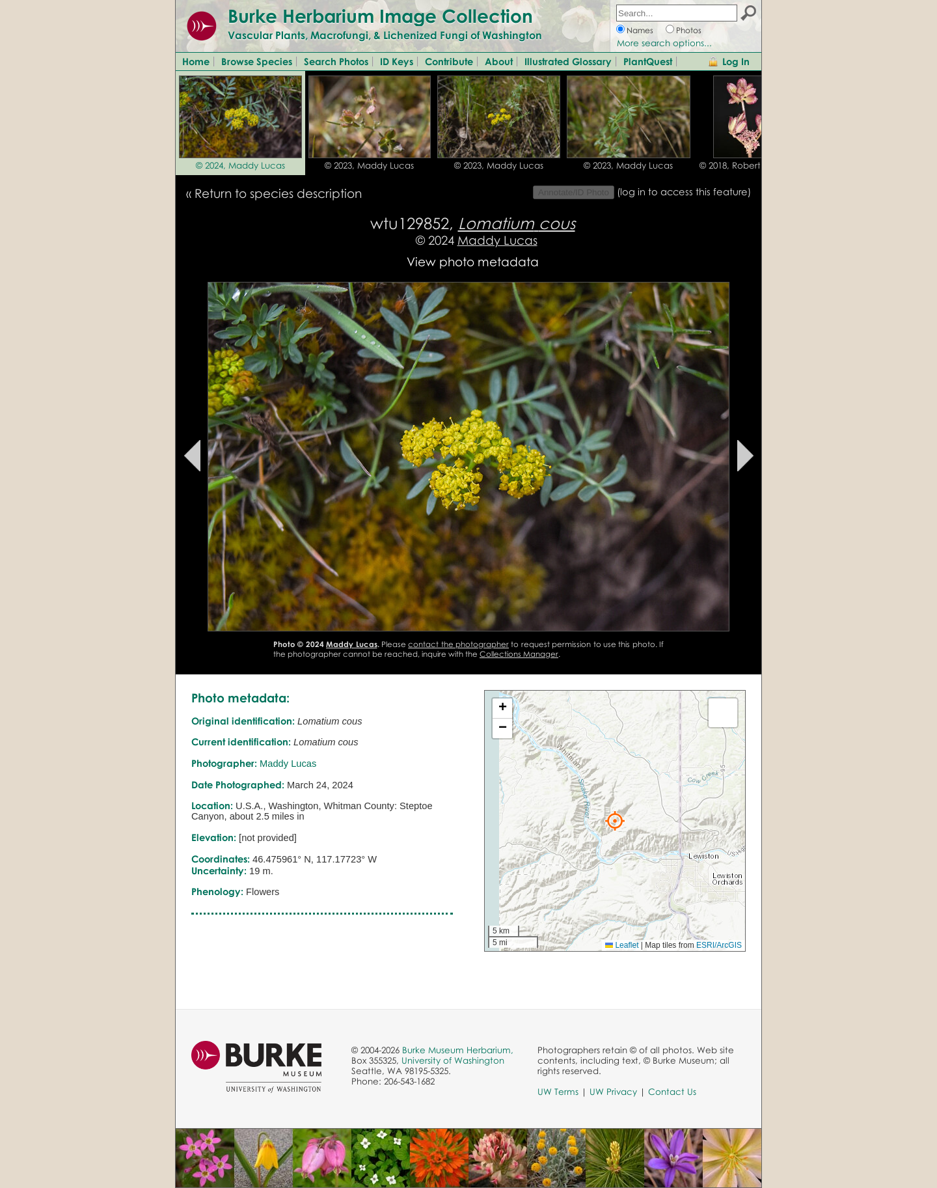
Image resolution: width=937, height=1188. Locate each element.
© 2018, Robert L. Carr (745, 165)
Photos (688, 30)
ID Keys (396, 61)
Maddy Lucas (497, 239)
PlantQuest (647, 61)
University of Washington (452, 1060)
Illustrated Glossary (568, 61)
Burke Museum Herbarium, (457, 1050)
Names (640, 30)
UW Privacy (613, 1091)
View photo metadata (473, 261)
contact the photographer (458, 644)
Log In (736, 61)
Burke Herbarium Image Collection (380, 16)
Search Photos (336, 61)
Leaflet (621, 945)
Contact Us (672, 1091)
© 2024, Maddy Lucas (240, 165)
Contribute (449, 61)
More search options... (664, 43)
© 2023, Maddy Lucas (369, 165)
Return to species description (278, 193)
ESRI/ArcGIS (719, 945)
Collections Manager (519, 654)
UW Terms (557, 1091)
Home (196, 61)
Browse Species (256, 61)
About (499, 61)
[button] (614, 820)
